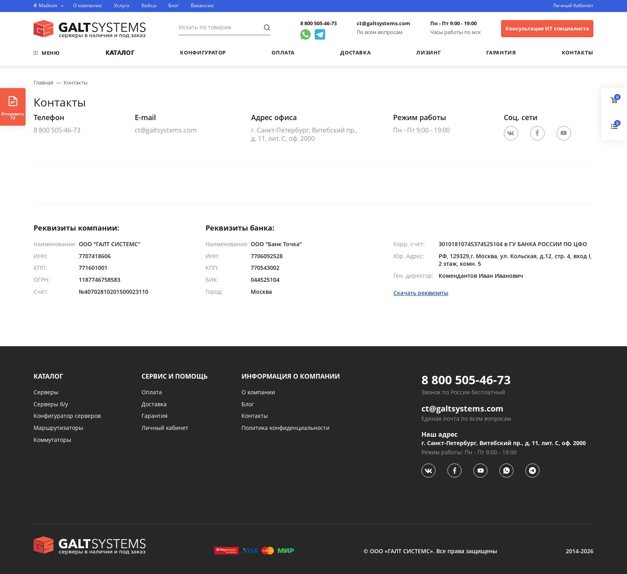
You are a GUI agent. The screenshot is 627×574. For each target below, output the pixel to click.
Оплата (283, 52)
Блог (173, 5)
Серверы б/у (51, 404)
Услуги (122, 5)
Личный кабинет (165, 428)
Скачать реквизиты (420, 293)
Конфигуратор (203, 52)
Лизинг (428, 52)
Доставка (355, 52)
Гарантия (501, 52)
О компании (87, 5)
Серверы (46, 392)
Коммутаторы (52, 440)
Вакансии (202, 5)
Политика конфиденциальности (285, 428)
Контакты (577, 52)
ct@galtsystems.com (383, 23)
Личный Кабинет (573, 5)
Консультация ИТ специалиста (547, 28)
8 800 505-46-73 (318, 23)
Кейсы (149, 5)
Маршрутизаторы (58, 428)
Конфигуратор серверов (67, 415)
